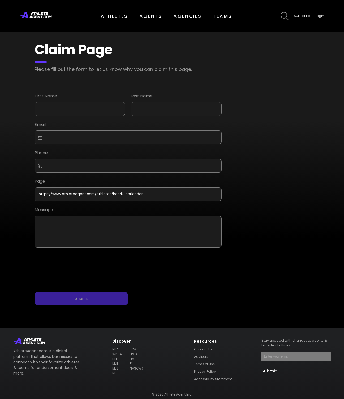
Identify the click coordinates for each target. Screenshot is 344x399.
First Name (46, 96)
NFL (114, 358)
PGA (133, 349)
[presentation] (75, 266)
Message (44, 210)
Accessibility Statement (213, 379)
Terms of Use (204, 364)
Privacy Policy (205, 371)
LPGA (133, 354)
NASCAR (136, 368)
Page (40, 181)
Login (320, 16)
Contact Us (203, 349)
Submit (81, 298)
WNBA (117, 354)
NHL (115, 373)
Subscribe (302, 16)
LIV (132, 358)
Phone (41, 153)
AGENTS (150, 16)
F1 (131, 363)
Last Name (142, 96)
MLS (115, 368)
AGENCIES (187, 16)
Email (40, 124)
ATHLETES (114, 16)
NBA (115, 349)
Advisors (201, 356)
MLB (115, 363)
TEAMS (222, 16)
